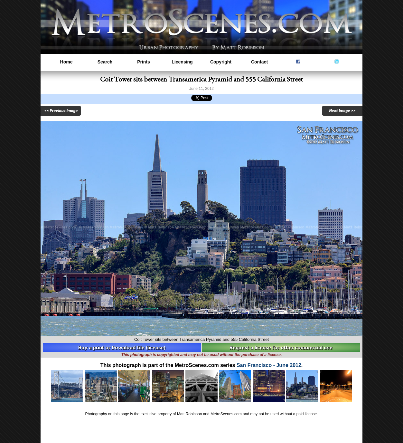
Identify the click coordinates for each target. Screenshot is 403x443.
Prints (143, 61)
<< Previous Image (61, 110)
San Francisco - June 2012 (269, 365)
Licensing (182, 61)
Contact (259, 61)
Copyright (220, 61)
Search (105, 61)
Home (66, 61)
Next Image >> (342, 110)
